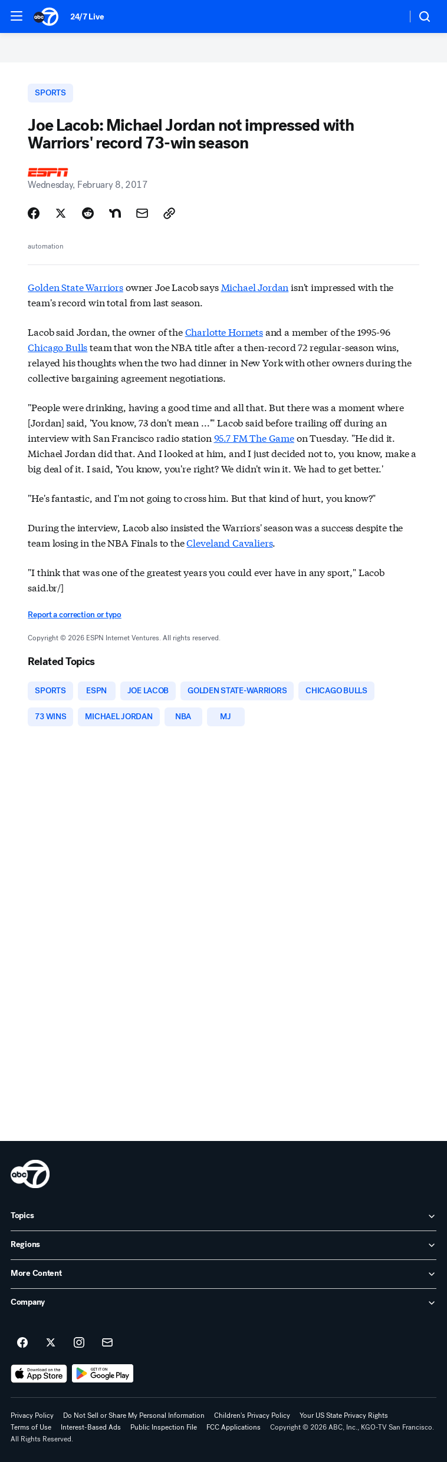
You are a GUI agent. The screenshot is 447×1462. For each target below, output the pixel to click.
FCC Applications (233, 1427)
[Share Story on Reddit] (88, 213)
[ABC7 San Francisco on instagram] (79, 1343)
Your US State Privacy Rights (344, 1415)
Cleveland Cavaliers (229, 542)
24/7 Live (87, 16)
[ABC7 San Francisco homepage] (46, 16)
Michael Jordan (255, 286)
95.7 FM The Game (254, 437)
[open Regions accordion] (223, 1245)
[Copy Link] (169, 213)
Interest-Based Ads (91, 1427)
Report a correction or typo (74, 614)
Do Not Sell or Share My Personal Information (134, 1415)
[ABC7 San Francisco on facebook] (22, 1343)
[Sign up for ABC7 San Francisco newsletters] (107, 1343)
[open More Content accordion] (223, 1274)
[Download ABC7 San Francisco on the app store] (39, 1373)
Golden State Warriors (75, 286)
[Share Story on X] (61, 213)
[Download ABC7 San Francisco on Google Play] (103, 1373)
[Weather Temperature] (388, 16)
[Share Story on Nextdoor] (115, 213)
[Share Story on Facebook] (34, 213)
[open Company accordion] (223, 1303)
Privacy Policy (32, 1415)
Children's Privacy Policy (252, 1415)
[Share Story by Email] (142, 213)
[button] (16, 16)
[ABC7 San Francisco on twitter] (51, 1343)
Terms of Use (31, 1427)
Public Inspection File (163, 1427)
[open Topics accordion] (223, 1216)
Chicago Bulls (57, 346)
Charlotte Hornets (224, 331)
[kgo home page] (30, 1174)
